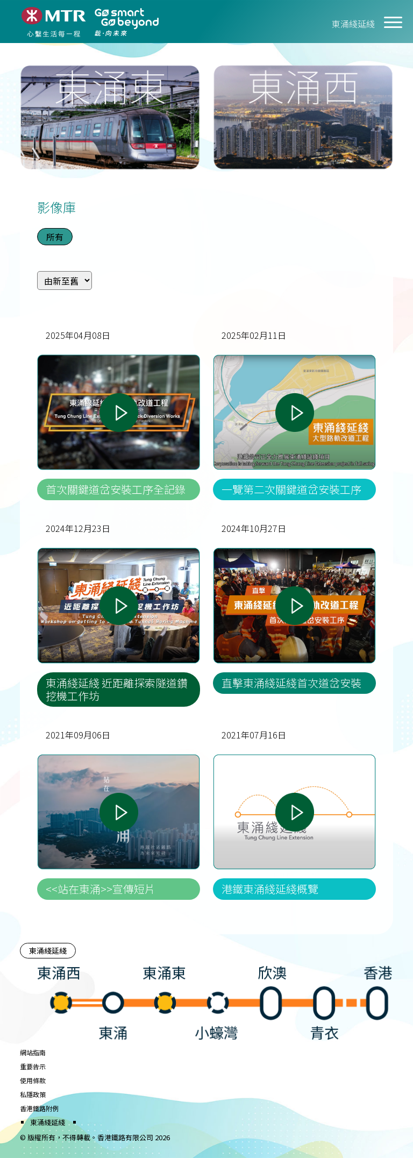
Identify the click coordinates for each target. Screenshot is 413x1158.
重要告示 (33, 1066)
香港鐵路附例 (39, 1108)
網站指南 (33, 1052)
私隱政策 (33, 1094)
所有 (54, 236)
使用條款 (33, 1080)
